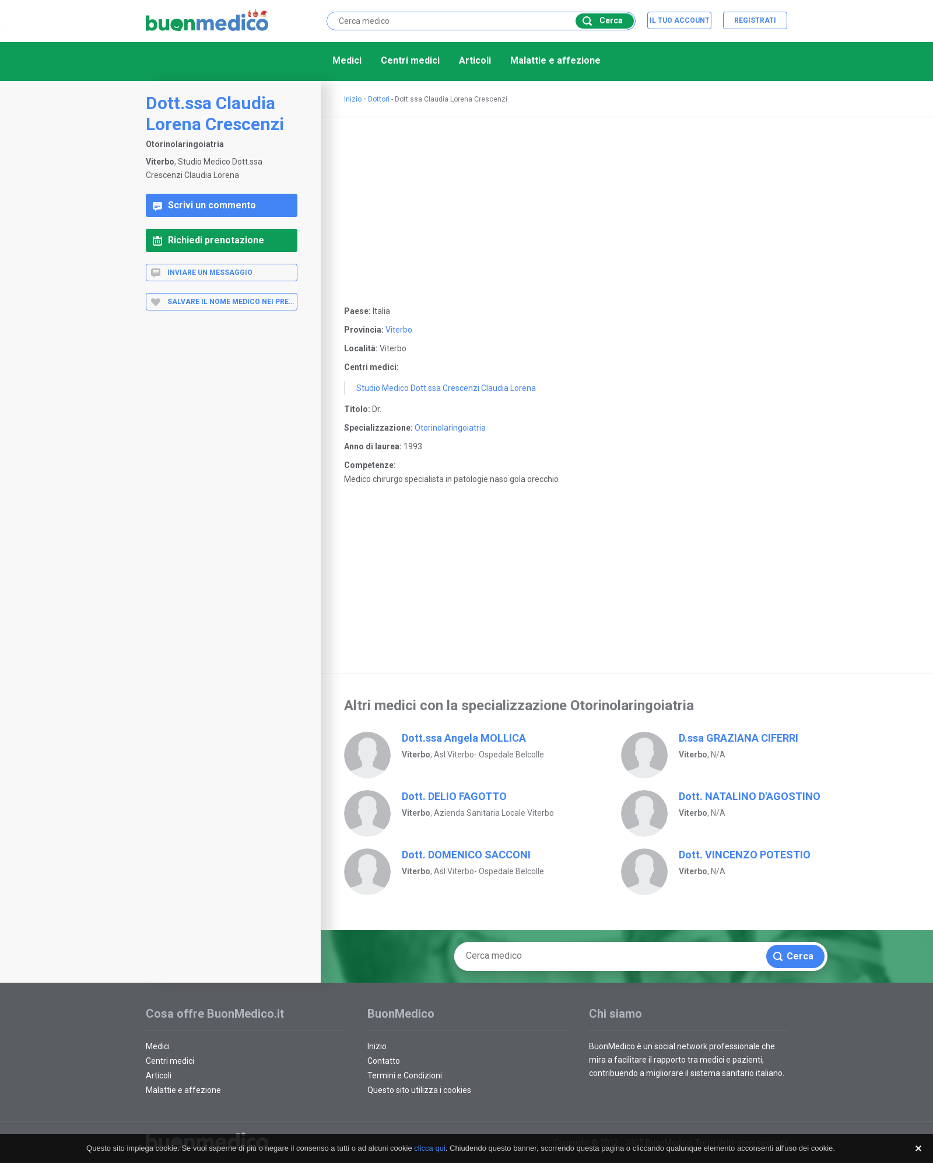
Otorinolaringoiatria (450, 427)
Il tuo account (680, 20)
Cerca (603, 21)
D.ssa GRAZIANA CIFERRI (738, 738)
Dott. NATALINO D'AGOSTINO (749, 796)
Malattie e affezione (555, 60)
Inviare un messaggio (201, 272)
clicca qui (429, 1148)
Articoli (475, 60)
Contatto (383, 1061)
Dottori (379, 99)
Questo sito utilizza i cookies (419, 1090)
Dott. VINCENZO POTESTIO (745, 854)
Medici (347, 60)
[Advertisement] (221, 505)
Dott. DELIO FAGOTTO (454, 796)
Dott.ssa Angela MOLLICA (464, 738)
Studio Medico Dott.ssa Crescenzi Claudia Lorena (446, 388)
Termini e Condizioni (404, 1075)
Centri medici (410, 60)
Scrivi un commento (204, 205)
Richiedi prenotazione (208, 240)
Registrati (755, 20)
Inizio (353, 99)
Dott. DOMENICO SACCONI (466, 854)
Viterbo (398, 329)
